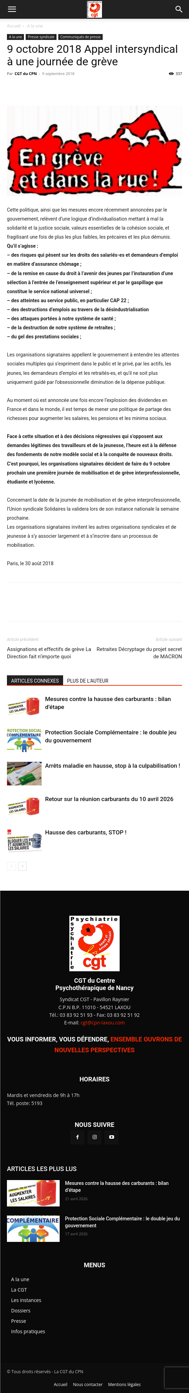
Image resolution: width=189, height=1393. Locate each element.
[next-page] (22, 866)
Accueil (13, 26)
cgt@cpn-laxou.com (102, 1022)
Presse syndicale (41, 36)
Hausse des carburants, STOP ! (86, 832)
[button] (12, 9)
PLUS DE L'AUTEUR (88, 681)
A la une (35, 26)
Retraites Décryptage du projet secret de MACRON (139, 653)
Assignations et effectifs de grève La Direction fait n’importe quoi (49, 653)
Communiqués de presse (80, 36)
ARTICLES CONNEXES (35, 681)
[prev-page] (11, 866)
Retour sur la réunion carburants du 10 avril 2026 (109, 799)
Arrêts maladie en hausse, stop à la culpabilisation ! (112, 765)
